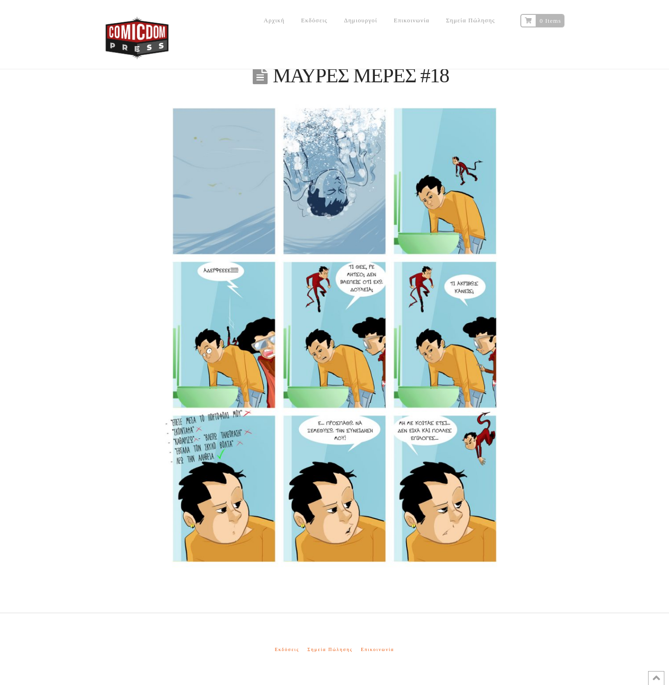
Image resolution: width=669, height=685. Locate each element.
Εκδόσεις (287, 649)
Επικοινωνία (377, 649)
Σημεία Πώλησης (330, 649)
